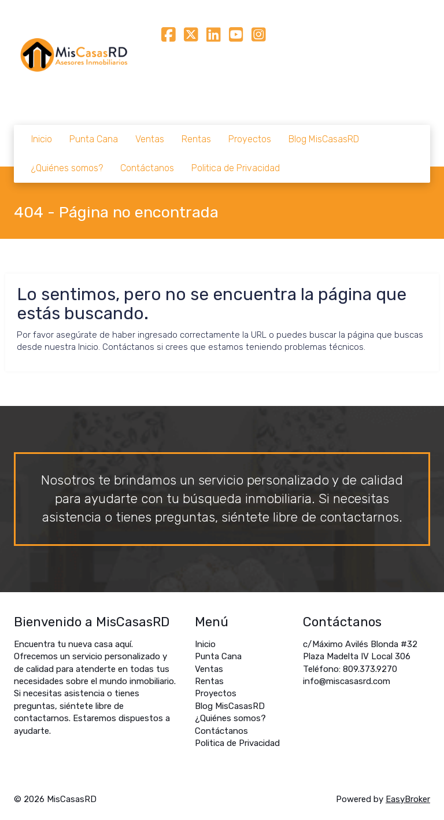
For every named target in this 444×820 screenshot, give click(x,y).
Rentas (196, 139)
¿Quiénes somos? (67, 167)
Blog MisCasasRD (323, 139)
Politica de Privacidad (235, 167)
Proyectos (249, 139)
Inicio (41, 139)
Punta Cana (93, 139)
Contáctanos (147, 167)
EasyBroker (408, 799)
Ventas (149, 139)
